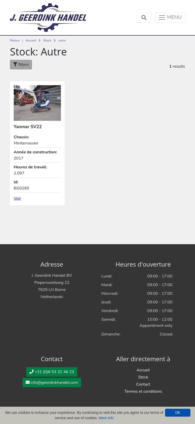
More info (106, 418)
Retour (15, 40)
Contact (143, 384)
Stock (47, 40)
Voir (17, 198)
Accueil (31, 40)
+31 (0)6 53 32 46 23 (51, 372)
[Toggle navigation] (170, 17)
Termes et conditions (143, 391)
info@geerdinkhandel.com (52, 382)
